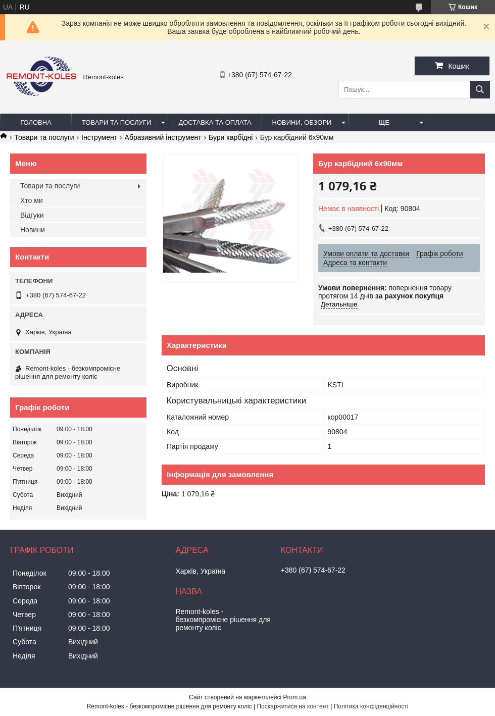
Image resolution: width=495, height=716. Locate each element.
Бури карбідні (231, 137)
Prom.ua (294, 697)
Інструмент (99, 137)
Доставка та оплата (214, 122)
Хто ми (31, 200)
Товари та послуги (116, 122)
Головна (36, 122)
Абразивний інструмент (163, 137)
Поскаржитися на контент (292, 706)
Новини (32, 230)
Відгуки (32, 215)
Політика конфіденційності (371, 706)
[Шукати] (480, 89)
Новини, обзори (302, 122)
